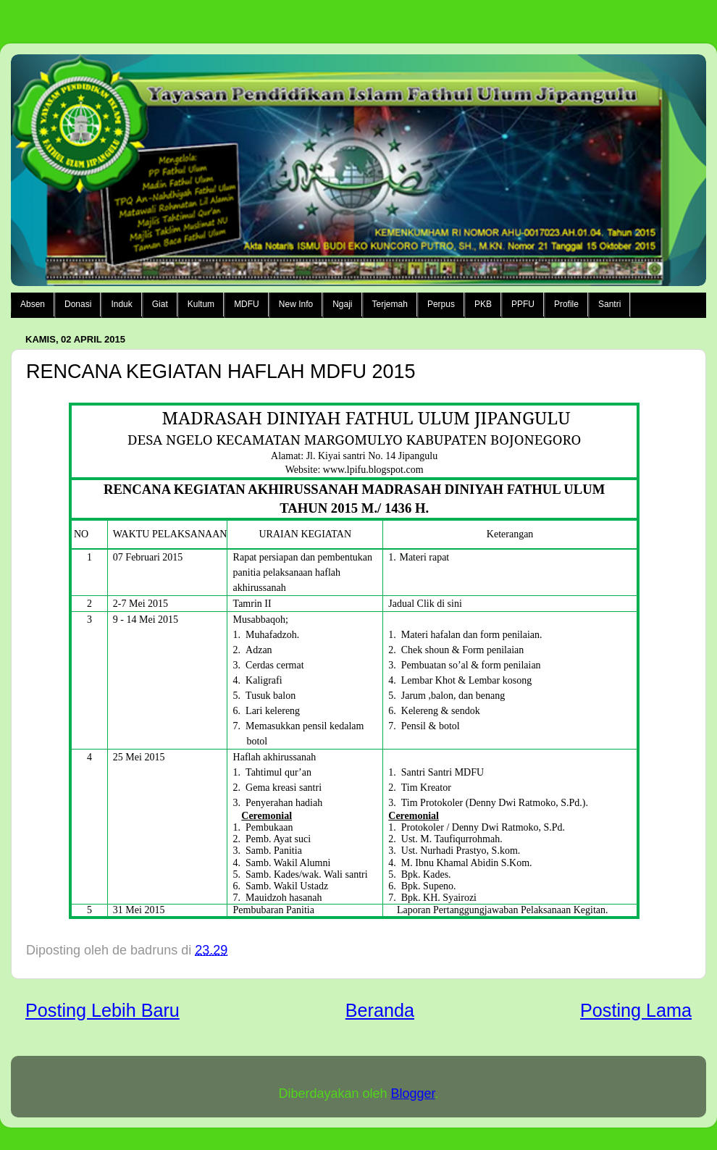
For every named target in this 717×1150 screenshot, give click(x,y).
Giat (160, 304)
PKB (483, 304)
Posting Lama (636, 1010)
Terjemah (390, 304)
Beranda (379, 1010)
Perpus (441, 304)
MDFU (246, 304)
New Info (296, 304)
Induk (121, 304)
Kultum (201, 304)
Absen (32, 304)
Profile (566, 304)
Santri (609, 304)
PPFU (522, 304)
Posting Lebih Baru (102, 1010)
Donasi (77, 304)
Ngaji (342, 304)
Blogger (413, 1093)
